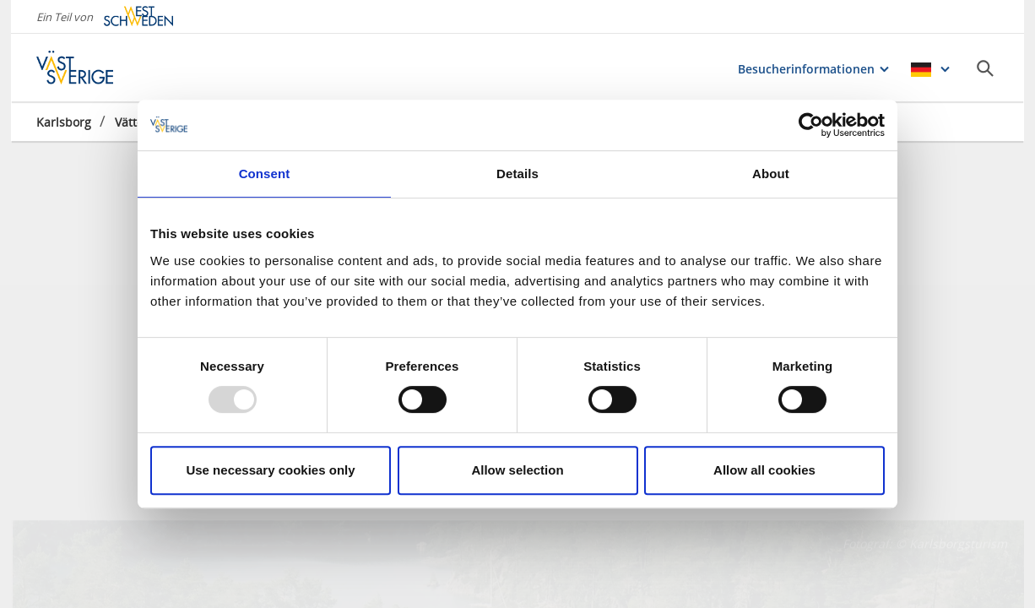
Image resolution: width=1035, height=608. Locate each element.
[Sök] (985, 68)
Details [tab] (517, 173)
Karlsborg (63, 122)
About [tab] (770, 173)
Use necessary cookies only (270, 470)
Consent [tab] (264, 173)
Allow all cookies (764, 470)
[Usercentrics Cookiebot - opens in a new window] (811, 125)
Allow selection (517, 470)
